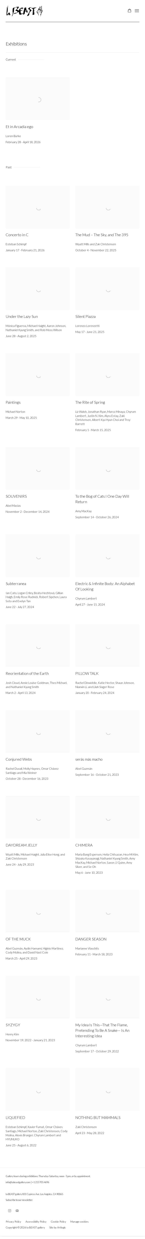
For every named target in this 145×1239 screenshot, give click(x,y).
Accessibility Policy (35, 1221)
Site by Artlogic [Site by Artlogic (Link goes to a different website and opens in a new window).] (57, 1227)
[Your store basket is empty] (129, 11)
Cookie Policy (58, 1221)
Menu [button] (136, 11)
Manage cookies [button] (79, 1221)
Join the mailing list (17, 1211)
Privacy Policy (13, 1221)
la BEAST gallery (24, 11)
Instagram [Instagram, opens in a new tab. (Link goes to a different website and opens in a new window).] (10, 1211)
